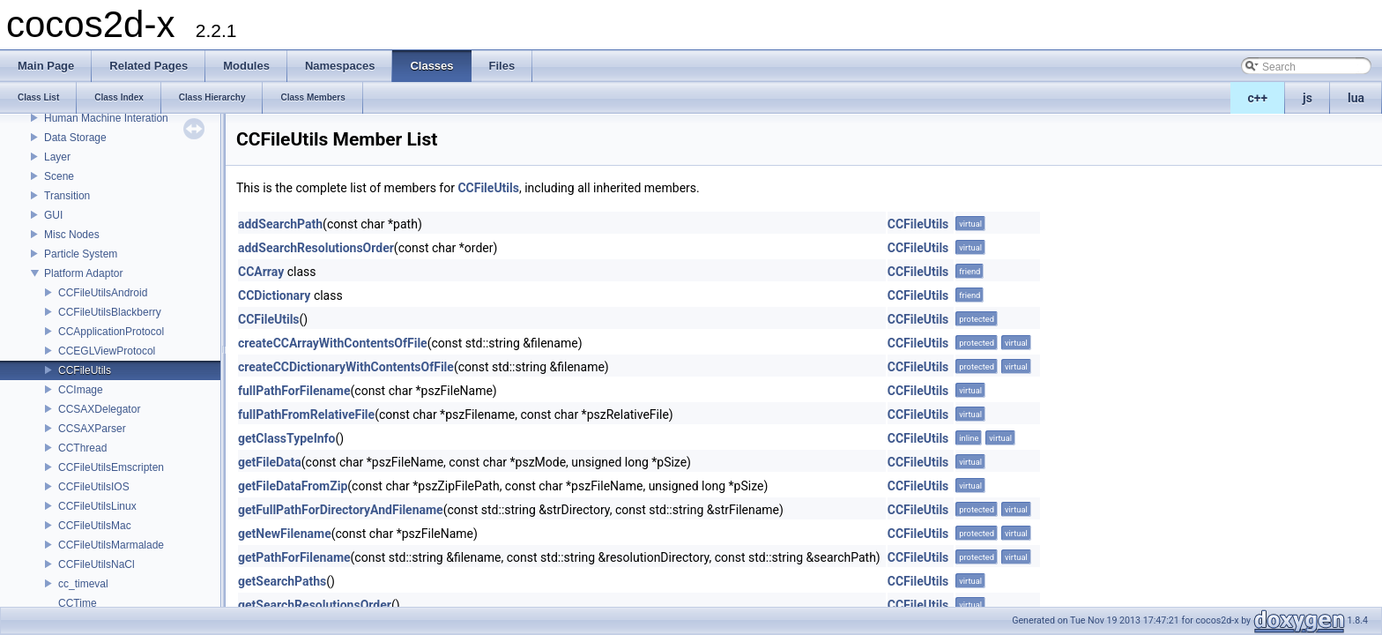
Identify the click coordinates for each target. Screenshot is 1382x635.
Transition (67, 196)
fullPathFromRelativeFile (306, 414)
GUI (53, 215)
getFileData (269, 462)
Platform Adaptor (83, 273)
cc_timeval (83, 584)
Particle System (80, 254)
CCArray (261, 272)
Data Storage (75, 137)
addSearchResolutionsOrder (316, 248)
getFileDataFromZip (292, 486)
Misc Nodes (72, 234)
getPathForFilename (294, 557)
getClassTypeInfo (287, 438)
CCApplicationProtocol (111, 331)
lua (1356, 98)
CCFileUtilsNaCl (96, 564)
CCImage (80, 390)
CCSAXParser (92, 428)
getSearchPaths (282, 581)
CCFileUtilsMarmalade (111, 545)
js (1307, 98)
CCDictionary (274, 295)
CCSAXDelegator (99, 409)
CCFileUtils (84, 370)
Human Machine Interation (106, 118)
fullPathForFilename (294, 391)
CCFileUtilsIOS (94, 487)
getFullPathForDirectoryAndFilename (340, 510)
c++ (1258, 98)
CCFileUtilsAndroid (102, 293)
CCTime (77, 603)
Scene (59, 176)
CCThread (82, 448)
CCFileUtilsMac (94, 525)
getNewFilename (284, 534)
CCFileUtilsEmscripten (111, 467)
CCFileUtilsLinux (97, 506)
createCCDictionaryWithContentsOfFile (346, 367)
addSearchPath (280, 224)
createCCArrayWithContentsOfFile (332, 343)
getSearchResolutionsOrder (314, 605)
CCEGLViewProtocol (106, 351)
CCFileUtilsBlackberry (109, 312)
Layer (57, 157)
